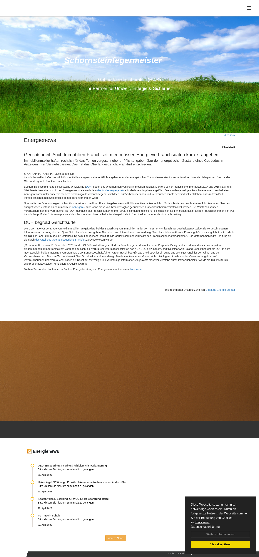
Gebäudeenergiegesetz (110, 190)
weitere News (115, 538)
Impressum (202, 522)
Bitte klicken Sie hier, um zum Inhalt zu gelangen (66, 469)
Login (171, 553)
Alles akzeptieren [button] (220, 544)
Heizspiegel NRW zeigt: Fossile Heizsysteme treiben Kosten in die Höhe (82, 482)
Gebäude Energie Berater (220, 289)
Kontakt (181, 553)
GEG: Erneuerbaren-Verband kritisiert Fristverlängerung (73, 465)
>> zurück (229, 135)
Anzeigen (77, 207)
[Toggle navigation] (249, 10)
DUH (88, 186)
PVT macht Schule (49, 515)
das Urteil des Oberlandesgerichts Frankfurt (60, 239)
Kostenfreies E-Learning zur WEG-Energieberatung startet (74, 498)
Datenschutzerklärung (205, 526)
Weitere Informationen (220, 534)
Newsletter (136, 269)
